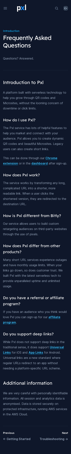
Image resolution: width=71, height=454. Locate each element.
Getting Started (16, 439)
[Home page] (21, 9)
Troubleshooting (54, 439)
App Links (36, 352)
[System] (65, 8)
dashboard (39, 163)
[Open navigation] (5, 8)
